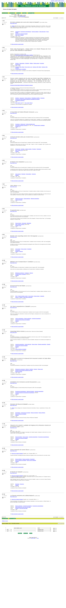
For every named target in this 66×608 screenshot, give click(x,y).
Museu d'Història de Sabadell (20, 349)
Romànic (35, 369)
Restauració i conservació (20, 369)
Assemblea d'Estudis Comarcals (21, 125)
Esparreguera (17, 64)
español (56, 0)
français (62, 0)
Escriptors (34, 149)
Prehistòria (27, 63)
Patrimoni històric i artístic (23, 296)
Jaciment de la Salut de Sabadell (21, 33)
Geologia (17, 63)
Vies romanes (30, 296)
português (52, 0)
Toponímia (34, 174)
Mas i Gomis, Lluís (13, 23)
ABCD (34, 538)
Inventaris (22, 149)
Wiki (37, 538)
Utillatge (31, 63)
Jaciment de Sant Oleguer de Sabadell (22, 319)
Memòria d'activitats (30, 391)
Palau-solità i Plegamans (27, 297)
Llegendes (42, 296)
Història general (36, 63)
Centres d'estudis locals (30, 124)
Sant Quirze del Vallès (23, 508)
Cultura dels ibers (42, 31)
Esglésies (17, 98)
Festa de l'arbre (18, 223)
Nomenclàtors (28, 174)
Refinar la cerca (22, 16)
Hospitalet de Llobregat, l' (20, 100)
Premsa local (17, 149)
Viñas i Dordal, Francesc (19, 224)
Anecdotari (42, 63)
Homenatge (24, 223)
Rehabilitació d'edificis (36, 98)
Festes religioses (28, 98)
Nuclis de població (35, 31)
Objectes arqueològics (35, 198)
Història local (22, 124)
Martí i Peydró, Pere (19, 150)
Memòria (27, 369)
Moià (20, 225)
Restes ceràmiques (27, 318)
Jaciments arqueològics (36, 318)
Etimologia (23, 174)
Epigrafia (48, 344)
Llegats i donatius (28, 149)
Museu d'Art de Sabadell (31, 460)
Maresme (21, 251)
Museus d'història (42, 412)
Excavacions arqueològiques (25, 31)
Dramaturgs (39, 149)
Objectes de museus (19, 198)
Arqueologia (17, 31)
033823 (13, 26)
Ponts (16, 296)
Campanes (42, 98)
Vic (19, 126)
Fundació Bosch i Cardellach (20, 69)
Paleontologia (21, 63)
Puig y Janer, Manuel (28, 102)
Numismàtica (17, 412)
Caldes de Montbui (18, 199)
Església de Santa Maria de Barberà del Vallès (23, 370)
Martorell (17, 297)
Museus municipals (34, 412)
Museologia (32, 459)
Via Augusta (17, 250)
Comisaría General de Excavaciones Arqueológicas (24, 392)
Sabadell (22, 35)
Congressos (17, 124)
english (59, 0)
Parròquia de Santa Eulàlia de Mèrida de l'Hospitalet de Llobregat (21, 85)
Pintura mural (40, 369)
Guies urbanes (18, 174)
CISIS (32, 538)
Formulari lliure (61, 523)
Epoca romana (37, 296)
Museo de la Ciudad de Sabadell (17, 453)
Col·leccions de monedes (25, 412)
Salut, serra (17, 35)
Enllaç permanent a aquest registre (17, 44)
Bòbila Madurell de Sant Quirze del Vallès (23, 507)
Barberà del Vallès (18, 371)
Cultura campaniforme (19, 318)
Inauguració (22, 98)
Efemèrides (29, 223)
